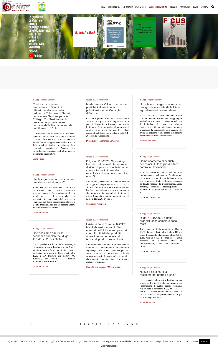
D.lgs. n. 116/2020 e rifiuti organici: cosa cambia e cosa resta (158, 220)
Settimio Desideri (148, 140)
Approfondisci (109, 345)
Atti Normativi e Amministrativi (134, 4)
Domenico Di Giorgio (109, 141)
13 (132, 323)
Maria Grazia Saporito (96, 267)
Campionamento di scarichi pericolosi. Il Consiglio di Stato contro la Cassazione (159, 164)
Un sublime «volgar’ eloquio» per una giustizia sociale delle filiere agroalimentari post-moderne (161, 107)
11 (122, 323)
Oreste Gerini (114, 267)
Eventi (195, 4)
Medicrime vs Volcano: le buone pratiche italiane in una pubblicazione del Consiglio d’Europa (106, 109)
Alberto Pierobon (40, 212)
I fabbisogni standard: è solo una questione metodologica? (53, 181)
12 (127, 323)
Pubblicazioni (185, 4)
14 (137, 323)
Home (102, 4)
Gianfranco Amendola (150, 197)
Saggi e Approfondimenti (158, 4)
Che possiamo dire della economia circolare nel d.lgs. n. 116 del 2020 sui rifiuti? (52, 236)
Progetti (173, 4)
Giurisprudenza (113, 4)
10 (118, 323)
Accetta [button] (204, 341)
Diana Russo (38, 159)
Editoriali (204, 4)
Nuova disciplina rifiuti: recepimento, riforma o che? (158, 273)
